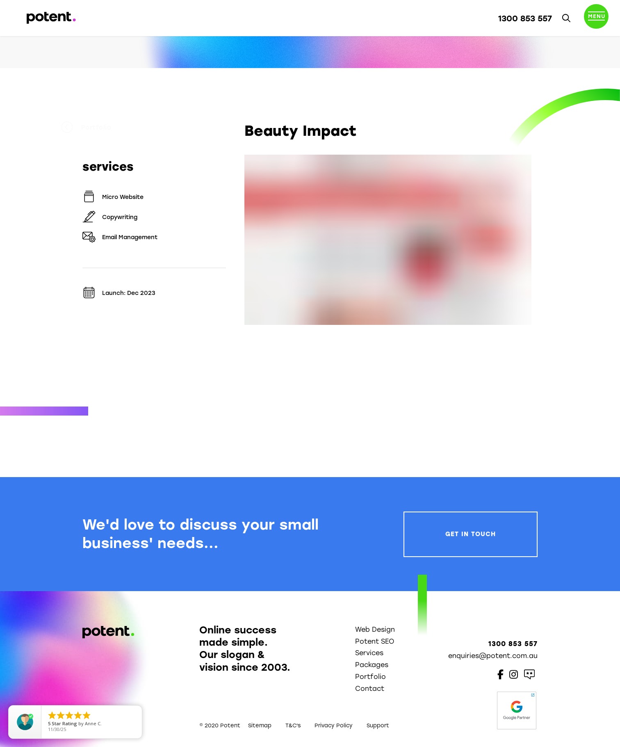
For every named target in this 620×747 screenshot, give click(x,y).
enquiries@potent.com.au (493, 656)
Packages (371, 665)
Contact (369, 688)
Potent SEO (374, 641)
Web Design (375, 629)
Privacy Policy (334, 725)
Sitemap (259, 725)
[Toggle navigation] (596, 18)
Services (369, 653)
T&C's (293, 725)
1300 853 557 (525, 18)
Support (378, 725)
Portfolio (107, 127)
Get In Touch (470, 534)
